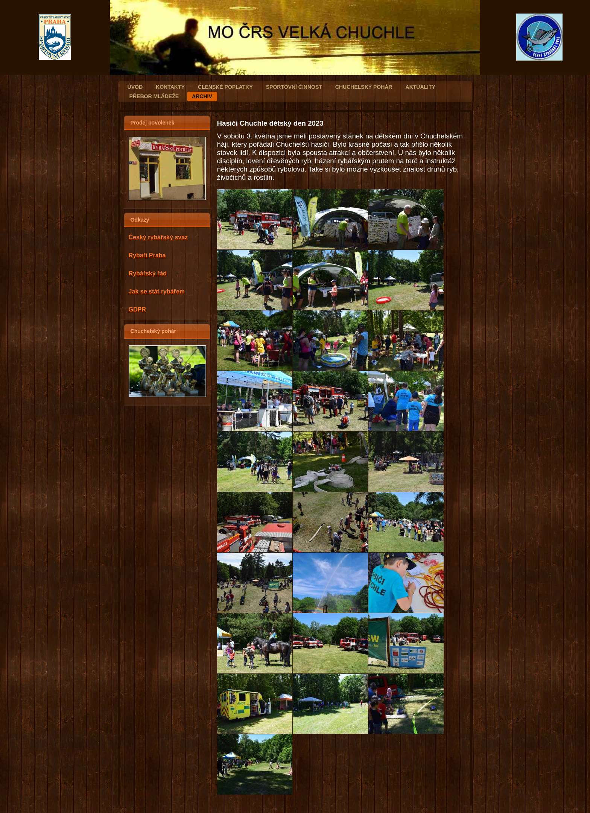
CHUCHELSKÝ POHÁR (363, 87)
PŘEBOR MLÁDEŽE (154, 96)
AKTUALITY (420, 87)
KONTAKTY (170, 87)
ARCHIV (202, 96)
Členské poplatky (225, 87)
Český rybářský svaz (158, 237)
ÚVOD (135, 87)
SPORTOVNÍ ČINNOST (294, 87)
